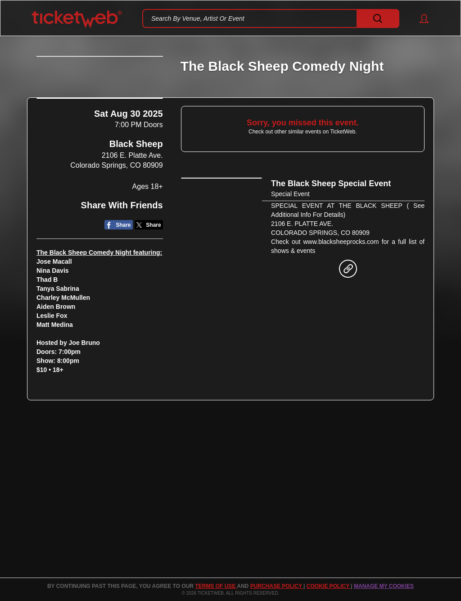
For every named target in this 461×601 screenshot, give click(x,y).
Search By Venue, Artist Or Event (197, 18)
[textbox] (270, 18)
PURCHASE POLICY (276, 586)
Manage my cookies (384, 586)
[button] (420, 18)
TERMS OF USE (216, 586)
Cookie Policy (329, 586)
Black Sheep (136, 228)
